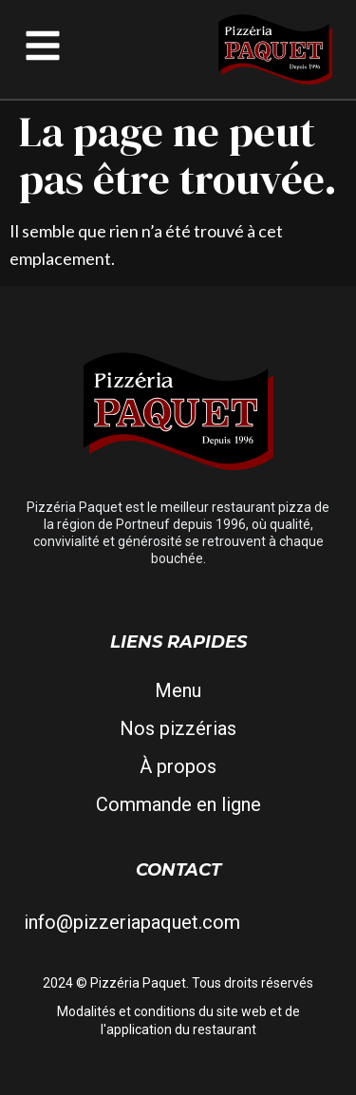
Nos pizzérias (178, 728)
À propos (178, 766)
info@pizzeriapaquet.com (132, 922)
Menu (178, 690)
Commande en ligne (178, 804)
